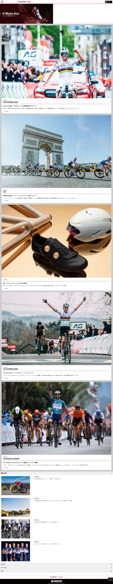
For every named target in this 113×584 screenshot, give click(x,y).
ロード (5, 102)
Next (112, 14)
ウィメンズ (16, 102)
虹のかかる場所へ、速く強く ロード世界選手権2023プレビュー (20, 106)
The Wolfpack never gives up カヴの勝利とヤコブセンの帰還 (20, 462)
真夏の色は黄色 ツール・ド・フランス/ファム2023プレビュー (20, 195)
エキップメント (8, 458)
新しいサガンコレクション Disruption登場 (15, 283)
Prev (1, 14)
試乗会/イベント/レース (9, 102)
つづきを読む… (6, 111)
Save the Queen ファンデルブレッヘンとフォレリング (18, 373)
